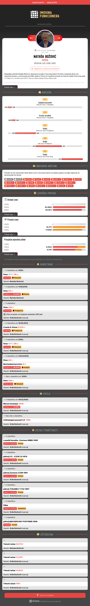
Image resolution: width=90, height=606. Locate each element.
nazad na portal (38, 2)
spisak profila (52, 2)
